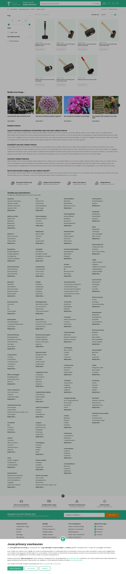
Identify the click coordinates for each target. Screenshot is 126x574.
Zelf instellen (31, 568)
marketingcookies (73, 558)
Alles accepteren (15, 568)
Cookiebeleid (57, 564)
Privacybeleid (46, 564)
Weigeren (45, 568)
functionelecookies (77, 560)
